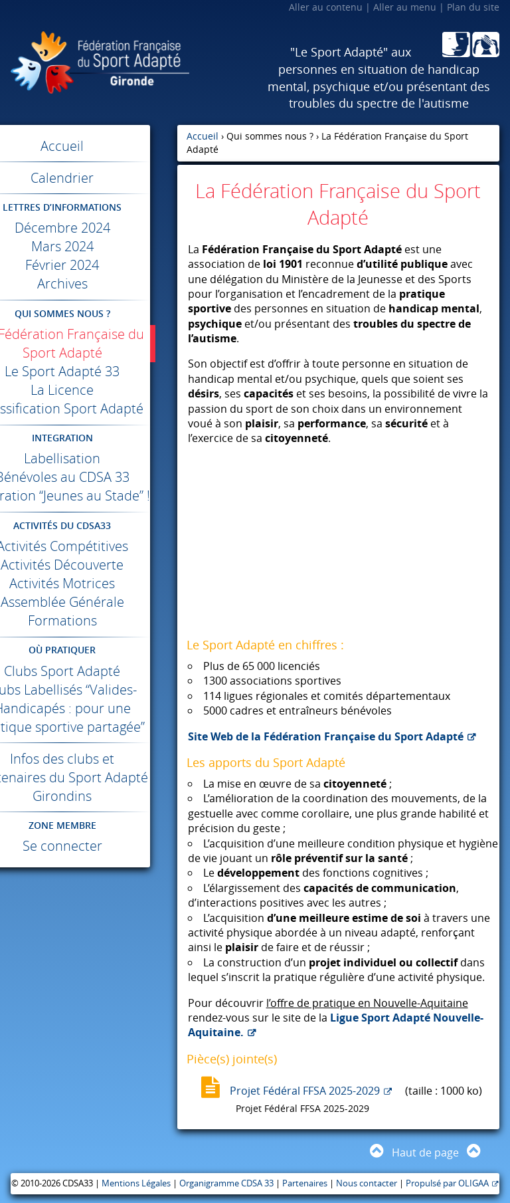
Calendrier (88, 178)
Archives (88, 283)
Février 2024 (89, 265)
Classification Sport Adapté (88, 417)
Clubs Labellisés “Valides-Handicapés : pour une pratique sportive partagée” (88, 755)
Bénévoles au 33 (88, 495)
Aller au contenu (326, 7)
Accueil (88, 146)
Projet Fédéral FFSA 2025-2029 (305, 1090)
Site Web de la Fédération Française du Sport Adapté (326, 736)
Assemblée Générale (88, 639)
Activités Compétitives (88, 583)
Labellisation (88, 477)
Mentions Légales (136, 1183)
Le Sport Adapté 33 (88, 371)
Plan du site (473, 7)
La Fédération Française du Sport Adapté (89, 343)
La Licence (88, 390)
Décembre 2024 (88, 228)
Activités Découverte (88, 602)
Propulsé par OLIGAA (447, 1183)
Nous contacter (366, 1183)
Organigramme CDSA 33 (226, 1183)
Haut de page (425, 1152)
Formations (88, 658)
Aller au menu (404, 7)
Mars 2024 (88, 246)
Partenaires (304, 1183)
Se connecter (88, 902)
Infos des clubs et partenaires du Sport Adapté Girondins (88, 833)
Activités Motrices (88, 620)
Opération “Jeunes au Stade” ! (88, 523)
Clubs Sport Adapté (89, 708)
